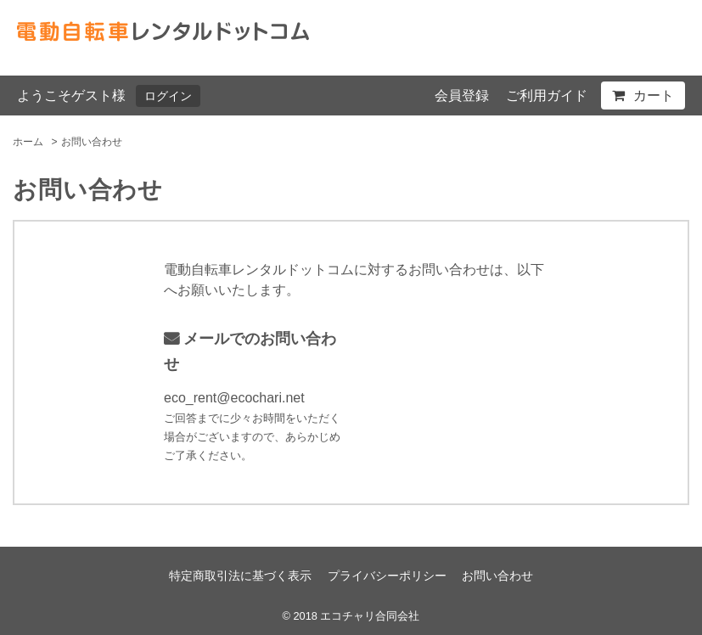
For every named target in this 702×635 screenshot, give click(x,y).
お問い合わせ (497, 575)
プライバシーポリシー (387, 575)
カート (653, 95)
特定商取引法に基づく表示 (240, 575)
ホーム (28, 142)
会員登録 (462, 95)
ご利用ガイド (546, 95)
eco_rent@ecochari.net (234, 398)
